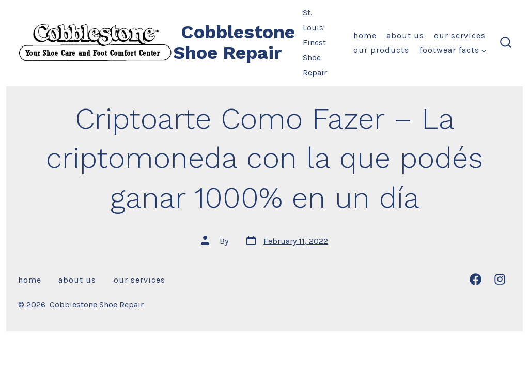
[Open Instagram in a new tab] (500, 279)
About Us (405, 35)
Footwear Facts (452, 50)
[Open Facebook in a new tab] (475, 279)
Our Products (381, 50)
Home (365, 35)
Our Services (460, 35)
